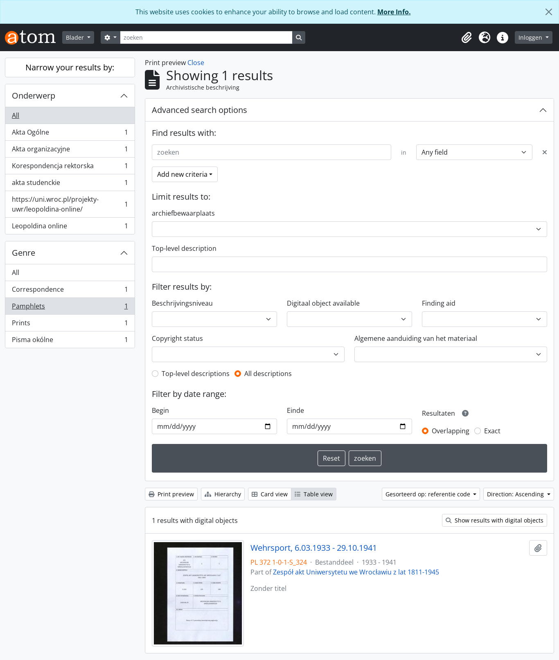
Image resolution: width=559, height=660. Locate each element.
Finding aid (438, 303)
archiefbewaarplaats (183, 213)
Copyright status (177, 338)
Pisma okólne (69, 341)
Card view (270, 494)
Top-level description (184, 248)
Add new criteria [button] (182, 174)
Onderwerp (33, 95)
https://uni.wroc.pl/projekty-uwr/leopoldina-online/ (69, 204)
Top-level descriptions (196, 373)
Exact (492, 430)
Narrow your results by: (69, 67)
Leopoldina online (69, 227)
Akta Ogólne (69, 134)
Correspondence (69, 291)
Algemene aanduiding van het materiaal (415, 338)
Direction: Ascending (516, 494)
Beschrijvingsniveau (182, 303)
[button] (467, 38)
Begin (160, 410)
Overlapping (450, 430)
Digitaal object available (323, 303)
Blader (76, 37)
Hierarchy (223, 494)
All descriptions (268, 373)
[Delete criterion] (544, 152)
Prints (69, 324)
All (15, 115)
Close (195, 62)
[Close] (549, 11)
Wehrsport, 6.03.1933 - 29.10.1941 (313, 548)
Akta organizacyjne (69, 151)
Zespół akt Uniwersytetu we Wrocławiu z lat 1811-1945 (356, 572)
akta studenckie (69, 184)
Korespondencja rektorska (69, 167)
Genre (23, 252)
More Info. (394, 11)
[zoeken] (206, 37)
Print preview (171, 494)
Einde (295, 410)
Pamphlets (69, 308)
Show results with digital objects (494, 520)
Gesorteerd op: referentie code (428, 494)
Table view (314, 494)
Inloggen (531, 37)
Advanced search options (199, 109)
